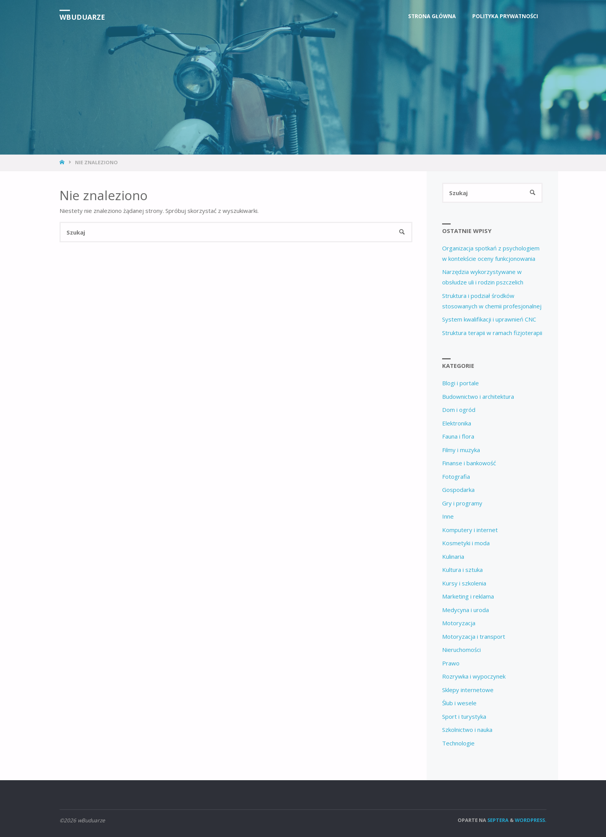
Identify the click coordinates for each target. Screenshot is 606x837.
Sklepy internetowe (468, 690)
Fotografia (456, 476)
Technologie (458, 743)
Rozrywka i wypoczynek (474, 676)
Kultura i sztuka (462, 569)
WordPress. (530, 820)
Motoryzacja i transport (473, 636)
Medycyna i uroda (465, 610)
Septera (497, 820)
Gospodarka (458, 489)
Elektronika (456, 423)
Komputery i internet (470, 530)
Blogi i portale (460, 383)
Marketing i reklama (468, 596)
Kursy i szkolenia (464, 583)
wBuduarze (82, 17)
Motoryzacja (458, 623)
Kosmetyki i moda (466, 543)
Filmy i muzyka (461, 450)
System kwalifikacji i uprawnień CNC (489, 319)
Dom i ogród (458, 409)
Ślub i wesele (459, 703)
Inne (448, 516)
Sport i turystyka (464, 716)
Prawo (451, 663)
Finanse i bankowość (469, 463)
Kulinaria (453, 556)
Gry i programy (462, 503)
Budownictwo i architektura (478, 396)
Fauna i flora (458, 436)
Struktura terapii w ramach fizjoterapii (492, 333)
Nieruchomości (461, 649)
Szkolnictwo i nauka (467, 729)
